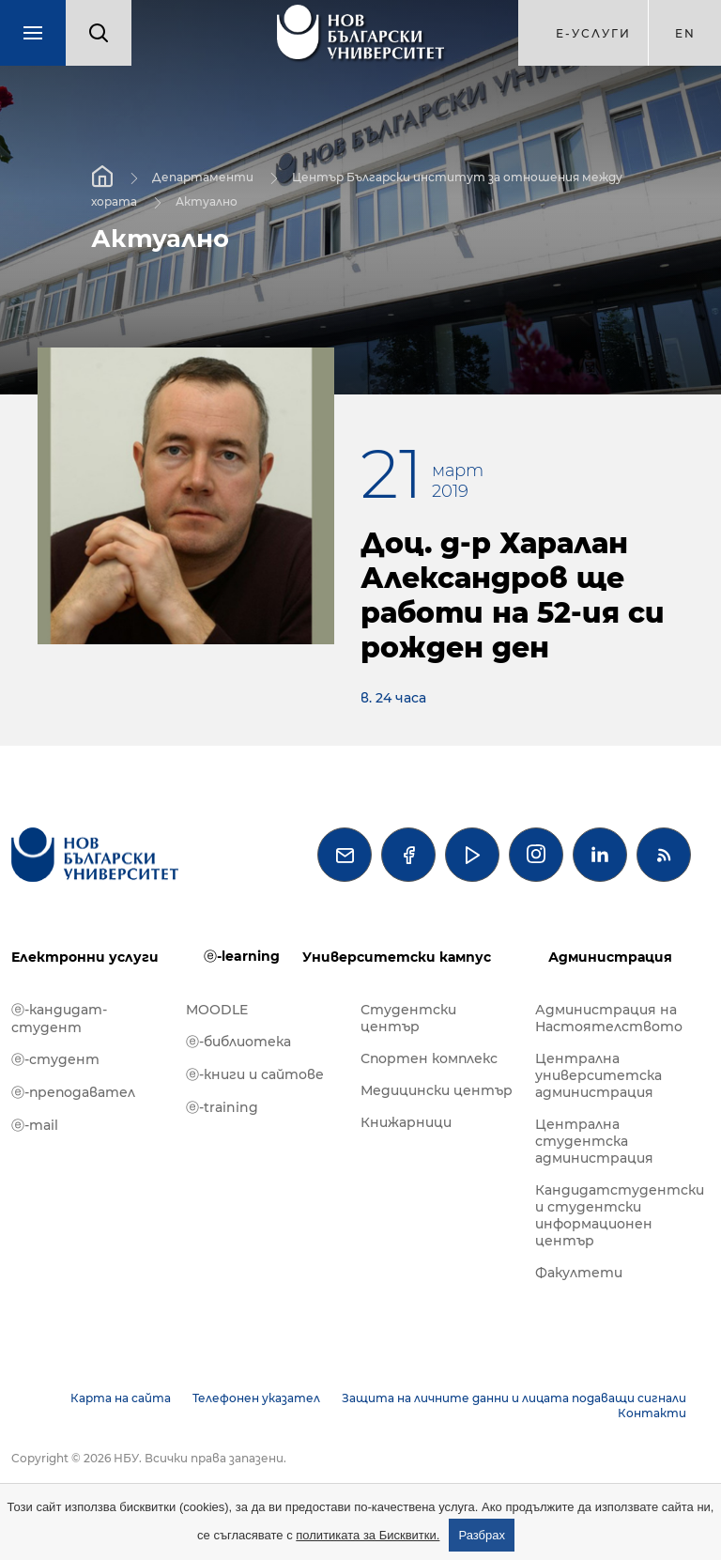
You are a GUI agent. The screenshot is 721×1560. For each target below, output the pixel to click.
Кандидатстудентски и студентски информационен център (613, 1215)
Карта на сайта (120, 1398)
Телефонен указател (256, 1398)
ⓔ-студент (55, 1059)
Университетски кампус (396, 957)
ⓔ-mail (34, 1125)
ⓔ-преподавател (73, 1092)
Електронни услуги (85, 957)
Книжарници (406, 1122)
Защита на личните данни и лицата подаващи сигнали (514, 1398)
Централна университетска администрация (598, 1075)
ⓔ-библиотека (238, 1041)
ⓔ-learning (242, 956)
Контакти (652, 1413)
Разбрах (481, 1535)
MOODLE (217, 1009)
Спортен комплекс (429, 1058)
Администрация (610, 957)
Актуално (207, 201)
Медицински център (436, 1090)
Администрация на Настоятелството (609, 1018)
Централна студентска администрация (594, 1141)
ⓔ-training (222, 1107)
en (685, 33)
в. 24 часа (393, 697)
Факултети (578, 1272)
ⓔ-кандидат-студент (59, 1018)
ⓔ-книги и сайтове (255, 1074)
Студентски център (408, 1018)
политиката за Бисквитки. (367, 1535)
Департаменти (202, 177)
